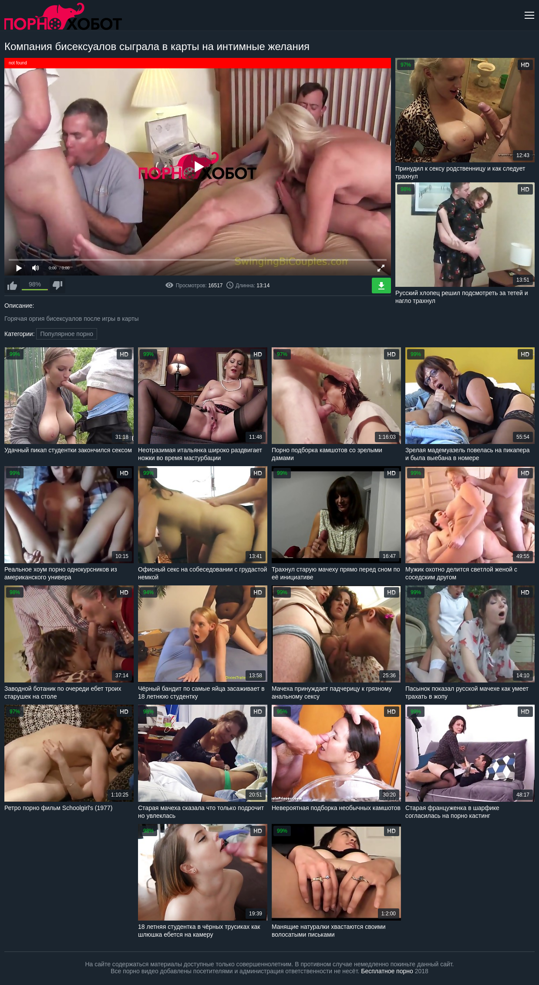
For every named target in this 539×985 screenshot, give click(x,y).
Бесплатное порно (387, 971)
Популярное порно (66, 333)
